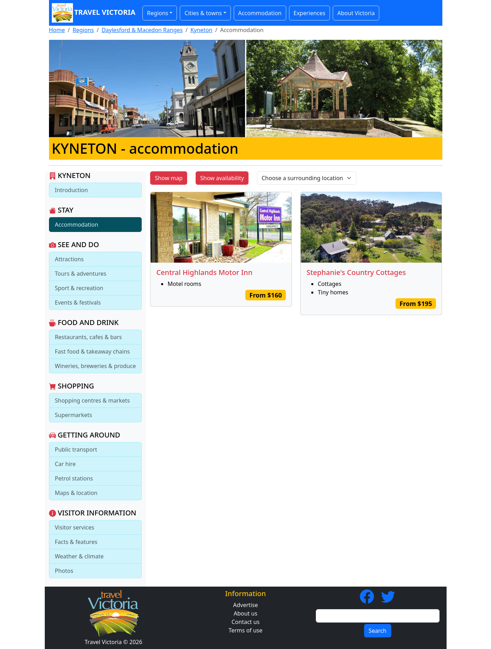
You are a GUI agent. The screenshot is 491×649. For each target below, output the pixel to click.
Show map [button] (169, 178)
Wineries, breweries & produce (95, 366)
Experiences (309, 13)
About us (245, 613)
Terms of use (245, 630)
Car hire (65, 464)
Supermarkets (73, 415)
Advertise (245, 605)
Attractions (69, 259)
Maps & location (76, 493)
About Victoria (356, 13)
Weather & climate (79, 556)
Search (378, 631)
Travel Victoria (94, 13)
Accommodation (260, 13)
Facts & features (76, 542)
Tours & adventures (80, 273)
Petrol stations (74, 478)
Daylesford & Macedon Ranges (142, 30)
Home (57, 30)
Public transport (76, 449)
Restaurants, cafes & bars (88, 337)
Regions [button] (157, 13)
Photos (64, 571)
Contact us (246, 622)
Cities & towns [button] (203, 13)
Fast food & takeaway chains (92, 351)
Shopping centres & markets (92, 400)
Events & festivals (78, 302)
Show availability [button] (222, 178)
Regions (83, 30)
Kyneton (201, 30)
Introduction (71, 190)
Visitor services (74, 527)
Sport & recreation (79, 288)
